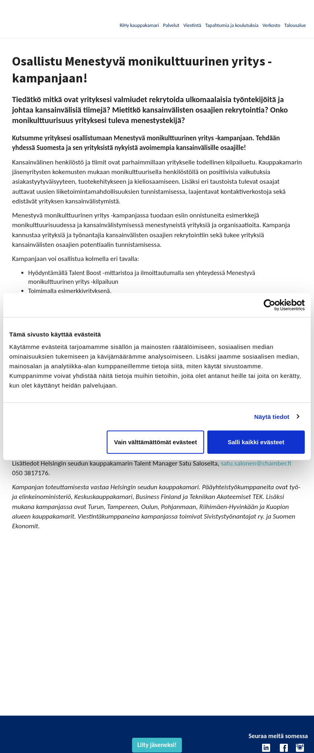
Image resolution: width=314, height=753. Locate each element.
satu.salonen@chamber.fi (256, 463)
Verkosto (271, 25)
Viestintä (192, 25)
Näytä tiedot (271, 416)
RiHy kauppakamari (139, 25)
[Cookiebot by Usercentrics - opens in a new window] (269, 305)
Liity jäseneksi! (157, 745)
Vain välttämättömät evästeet (155, 442)
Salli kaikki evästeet (255, 442)
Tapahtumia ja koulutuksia (231, 25)
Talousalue (295, 25)
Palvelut (171, 25)
